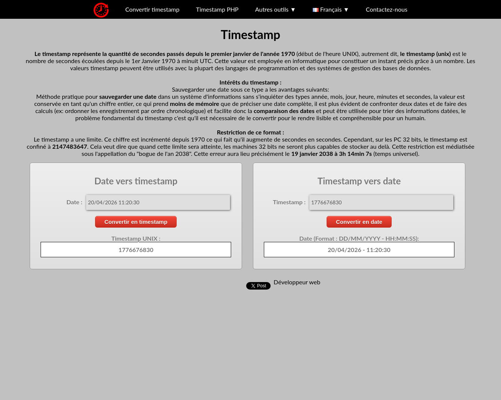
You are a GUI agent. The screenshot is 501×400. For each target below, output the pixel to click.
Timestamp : (289, 201)
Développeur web (297, 281)
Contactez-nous (386, 9)
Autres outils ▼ (275, 9)
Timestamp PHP (217, 9)
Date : (74, 201)
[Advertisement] (225, 346)
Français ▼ (331, 9)
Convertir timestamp (152, 9)
